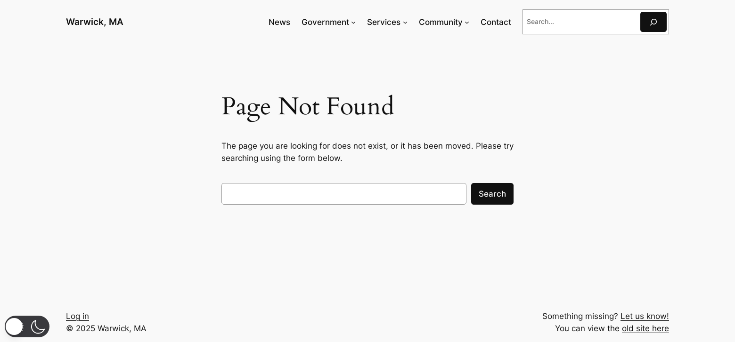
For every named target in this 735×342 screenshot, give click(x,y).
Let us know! (645, 316)
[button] (27, 326)
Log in (77, 316)
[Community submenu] (467, 22)
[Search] (653, 22)
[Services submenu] (405, 22)
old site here (645, 328)
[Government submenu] (353, 22)
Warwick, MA (94, 21)
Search (492, 194)
